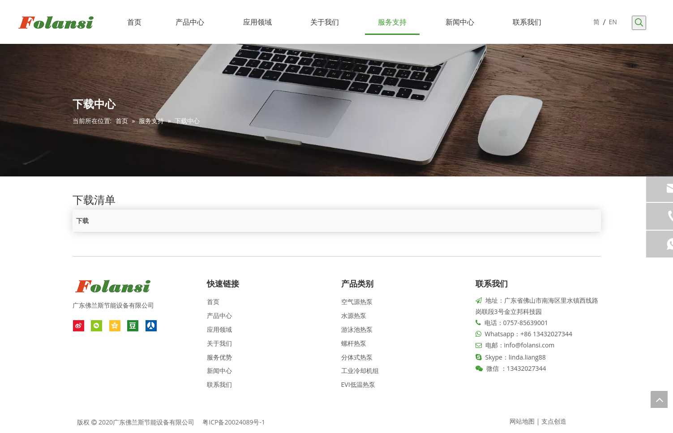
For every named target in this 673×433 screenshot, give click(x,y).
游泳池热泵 (357, 329)
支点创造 (553, 421)
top (659, 399)
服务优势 (219, 357)
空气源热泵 (357, 301)
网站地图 (522, 421)
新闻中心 (219, 370)
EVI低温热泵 (358, 384)
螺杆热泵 (353, 343)
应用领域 (219, 329)
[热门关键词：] (639, 23)
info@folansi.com (529, 345)
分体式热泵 (357, 357)
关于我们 (219, 343)
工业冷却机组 (360, 370)
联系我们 (219, 384)
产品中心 (219, 315)
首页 (213, 301)
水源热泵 (353, 315)
